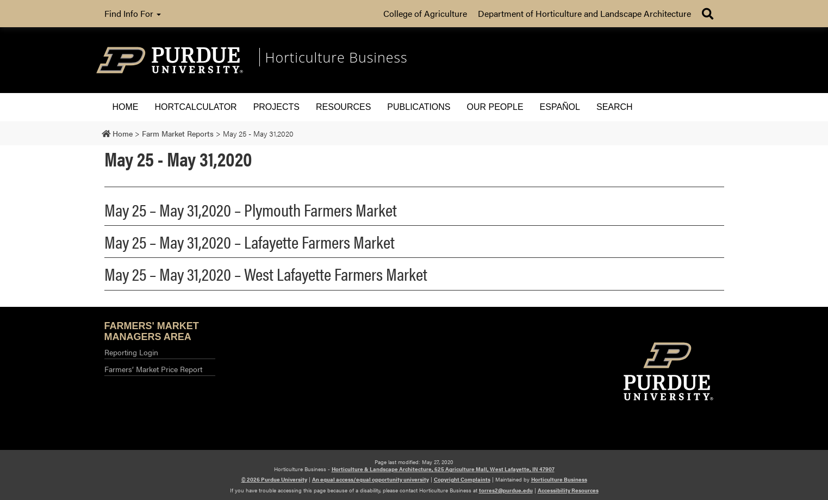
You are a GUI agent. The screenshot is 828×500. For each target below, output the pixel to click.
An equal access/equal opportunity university (370, 479)
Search (614, 107)
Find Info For (132, 13)
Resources (343, 107)
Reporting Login (131, 352)
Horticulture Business (559, 479)
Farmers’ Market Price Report (153, 368)
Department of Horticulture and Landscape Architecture (584, 13)
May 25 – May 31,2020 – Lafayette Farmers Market (249, 241)
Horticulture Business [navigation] (336, 57)
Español (560, 107)
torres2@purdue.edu (506, 490)
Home (126, 107)
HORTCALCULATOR (196, 107)
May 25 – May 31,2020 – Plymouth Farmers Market (250, 209)
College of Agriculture (425, 13)
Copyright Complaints (462, 479)
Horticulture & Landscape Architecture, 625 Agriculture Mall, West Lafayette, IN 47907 (443, 469)
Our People (495, 107)
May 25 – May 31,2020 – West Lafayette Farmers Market (265, 273)
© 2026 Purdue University (274, 479)
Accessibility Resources (568, 490)
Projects (276, 107)
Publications (418, 107)
